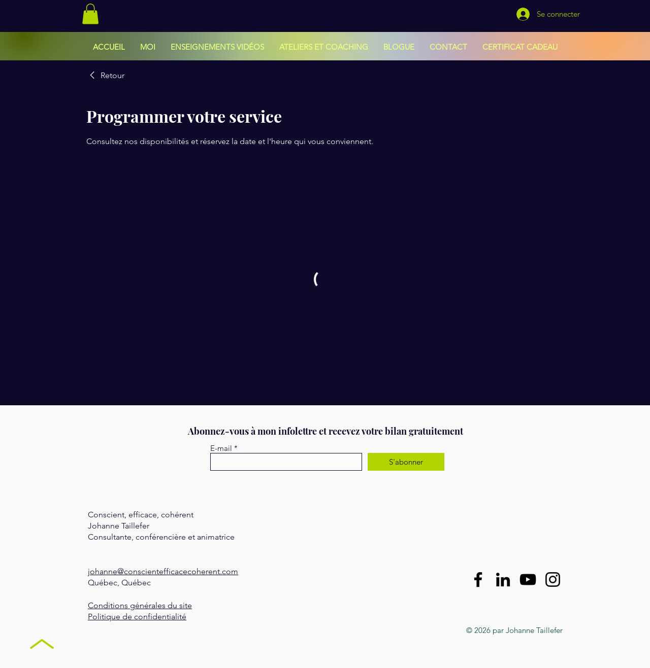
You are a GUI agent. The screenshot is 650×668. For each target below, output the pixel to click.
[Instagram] (553, 579)
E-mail (221, 448)
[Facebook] (478, 579)
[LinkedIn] (503, 579)
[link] (105, 75)
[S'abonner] (406, 462)
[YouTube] (528, 579)
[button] (90, 14)
